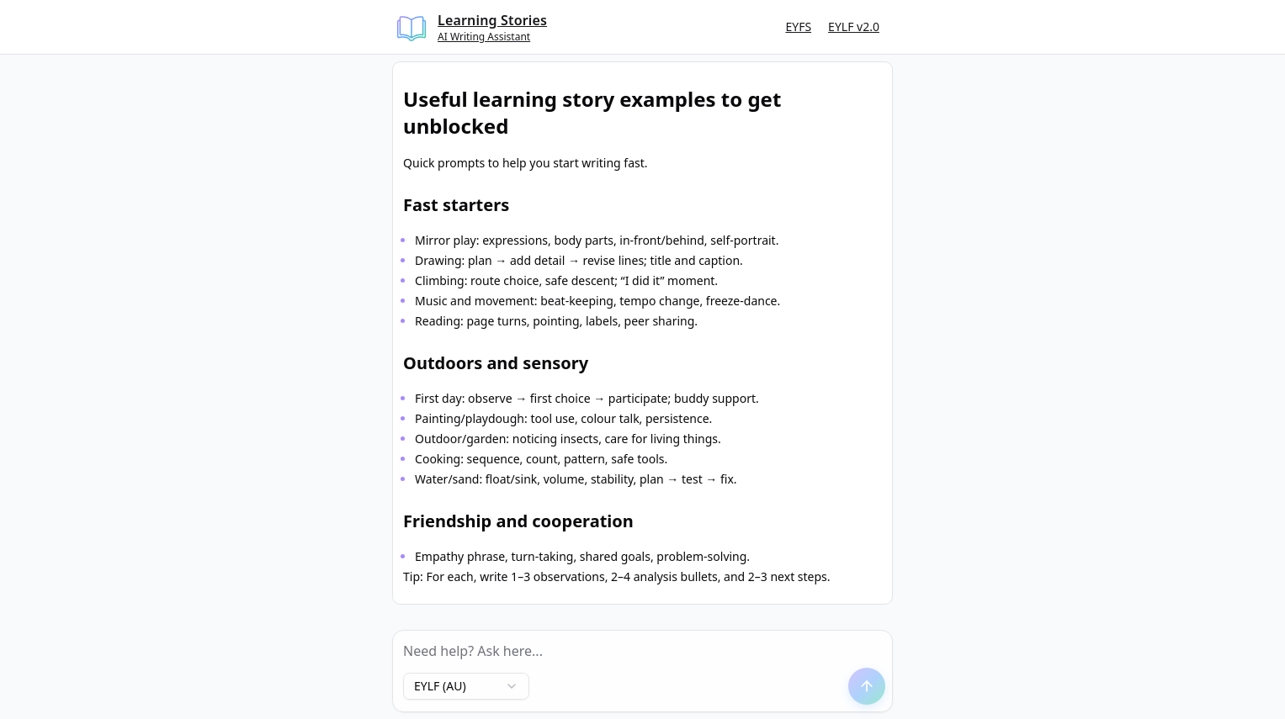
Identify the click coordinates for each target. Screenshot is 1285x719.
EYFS (798, 26)
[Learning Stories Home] (471, 27)
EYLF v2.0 (853, 26)
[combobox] (466, 686)
